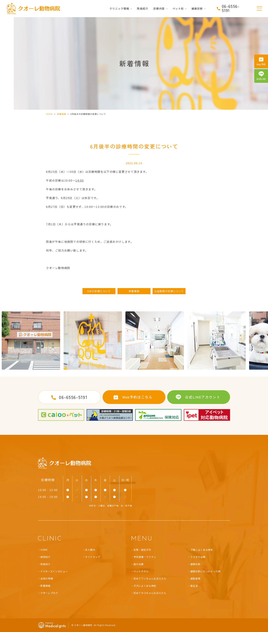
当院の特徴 (46, 578)
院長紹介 (142, 8)
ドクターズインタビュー (54, 571)
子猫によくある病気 (201, 549)
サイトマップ (92, 557)
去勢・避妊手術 (142, 549)
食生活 (194, 585)
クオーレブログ (49, 593)
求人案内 (90, 549)
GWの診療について (98, 291)
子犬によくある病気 (144, 585)
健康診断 (195, 564)
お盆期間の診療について (169, 291)
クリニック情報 (119, 8)
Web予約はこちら (137, 397)
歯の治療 (138, 564)
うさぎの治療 (197, 557)
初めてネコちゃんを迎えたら (149, 593)
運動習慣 (195, 578)
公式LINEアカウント (202, 397)
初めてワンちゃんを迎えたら (149, 578)
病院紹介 (45, 557)
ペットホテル (141, 571)
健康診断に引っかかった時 (205, 571)
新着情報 (61, 113)
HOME (49, 113)
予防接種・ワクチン (144, 557)
